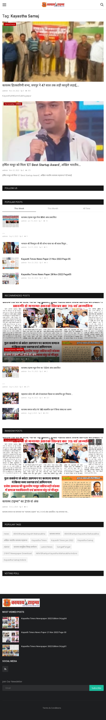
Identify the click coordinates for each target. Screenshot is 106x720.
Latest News (47, 546)
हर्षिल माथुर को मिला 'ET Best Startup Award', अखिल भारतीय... (41, 165)
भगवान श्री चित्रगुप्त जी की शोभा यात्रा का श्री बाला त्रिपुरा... (44, 243)
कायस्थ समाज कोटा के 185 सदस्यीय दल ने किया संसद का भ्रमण (46, 409)
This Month (53, 208)
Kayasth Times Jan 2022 (62, 540)
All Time (86, 208)
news (6, 533)
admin (5, 90)
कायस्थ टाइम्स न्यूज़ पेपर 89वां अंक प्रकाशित (38, 217)
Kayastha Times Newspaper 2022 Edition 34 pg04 (43, 618)
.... (3, 232)
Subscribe (96, 688)
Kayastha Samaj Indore (15, 559)
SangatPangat (63, 546)
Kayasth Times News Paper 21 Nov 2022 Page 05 (45, 259)
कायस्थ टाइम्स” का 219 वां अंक (20, 501)
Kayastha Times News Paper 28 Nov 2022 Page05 (46, 274)
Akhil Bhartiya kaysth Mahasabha (29, 533)
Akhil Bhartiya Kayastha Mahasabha (81, 533)
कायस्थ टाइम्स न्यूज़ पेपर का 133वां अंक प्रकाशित (40, 368)
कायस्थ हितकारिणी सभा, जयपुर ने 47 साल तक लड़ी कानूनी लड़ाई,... (40, 85)
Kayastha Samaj (85, 540)
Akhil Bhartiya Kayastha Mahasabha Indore (56, 553)
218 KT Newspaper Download (18, 553)
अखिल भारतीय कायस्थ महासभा (15, 540)
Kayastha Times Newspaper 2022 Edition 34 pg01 (43, 646)
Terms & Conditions (52, 707)
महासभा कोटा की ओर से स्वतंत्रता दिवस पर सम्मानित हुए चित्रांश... (47, 394)
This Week (19, 208)
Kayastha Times (39, 540)
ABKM (6, 546)
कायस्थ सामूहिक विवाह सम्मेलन (25, 546)
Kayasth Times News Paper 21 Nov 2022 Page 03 (43, 632)
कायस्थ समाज (55, 533)
